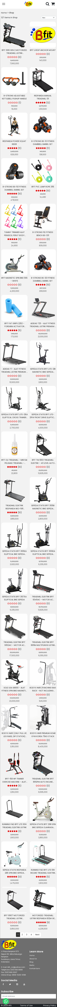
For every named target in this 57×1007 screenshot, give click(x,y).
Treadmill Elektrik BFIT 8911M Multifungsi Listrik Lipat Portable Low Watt (43, 645)
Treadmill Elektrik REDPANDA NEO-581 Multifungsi (14, 508)
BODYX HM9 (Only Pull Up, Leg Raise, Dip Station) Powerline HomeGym (14, 736)
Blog (31, 962)
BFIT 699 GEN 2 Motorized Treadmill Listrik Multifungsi (14, 53)
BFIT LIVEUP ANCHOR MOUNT (43, 50)
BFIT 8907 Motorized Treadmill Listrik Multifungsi (14, 918)
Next (37, 934)
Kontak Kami (35, 968)
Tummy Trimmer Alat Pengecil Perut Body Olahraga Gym (14, 235)
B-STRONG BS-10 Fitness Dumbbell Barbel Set (42, 143)
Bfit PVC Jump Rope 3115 (43, 186)
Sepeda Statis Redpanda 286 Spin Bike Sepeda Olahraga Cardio (14, 873)
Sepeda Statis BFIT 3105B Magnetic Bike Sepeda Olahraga (42, 508)
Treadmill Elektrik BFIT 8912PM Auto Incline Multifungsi (43, 781)
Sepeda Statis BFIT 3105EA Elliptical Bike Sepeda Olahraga (14, 554)
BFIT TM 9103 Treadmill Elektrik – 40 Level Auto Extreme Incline (43, 463)
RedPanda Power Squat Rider (14, 143)
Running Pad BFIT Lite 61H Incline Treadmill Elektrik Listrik (42, 873)
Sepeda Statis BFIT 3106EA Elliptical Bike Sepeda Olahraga (43, 554)
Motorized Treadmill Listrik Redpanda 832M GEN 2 (43, 918)
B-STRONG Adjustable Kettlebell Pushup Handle (14, 97)
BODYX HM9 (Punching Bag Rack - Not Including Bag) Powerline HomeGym (43, 690)
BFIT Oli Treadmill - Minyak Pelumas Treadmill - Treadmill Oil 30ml (14, 463)
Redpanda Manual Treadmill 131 (42, 97)
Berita (32, 965)
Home (4, 12)
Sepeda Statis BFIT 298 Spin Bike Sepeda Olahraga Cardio (43, 827)
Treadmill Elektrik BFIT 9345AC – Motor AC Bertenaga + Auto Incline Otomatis (42, 601)
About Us (33, 959)
